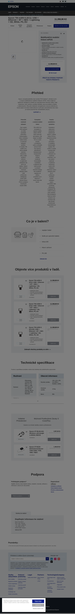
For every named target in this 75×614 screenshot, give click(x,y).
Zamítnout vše (38, 605)
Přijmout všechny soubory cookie (38, 601)
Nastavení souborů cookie (38, 608)
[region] (24, 605)
